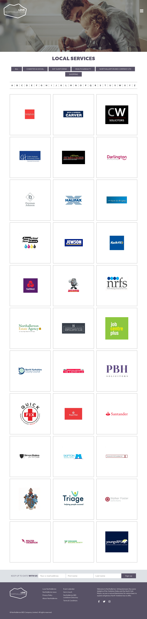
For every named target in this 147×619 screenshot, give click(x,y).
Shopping (73, 74)
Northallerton (49, 592)
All (16, 69)
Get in (67, 592)
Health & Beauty (83, 69)
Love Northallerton (49, 589)
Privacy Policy (47, 595)
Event (69, 589)
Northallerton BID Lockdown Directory (70, 596)
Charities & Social (35, 69)
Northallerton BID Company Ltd (115, 69)
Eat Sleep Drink (59, 69)
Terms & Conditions (70, 600)
